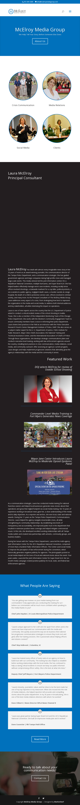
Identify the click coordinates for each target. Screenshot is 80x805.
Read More (40, 739)
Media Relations (57, 105)
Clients (56, 147)
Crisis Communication (23, 105)
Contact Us (40, 778)
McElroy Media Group (40, 29)
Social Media (23, 147)
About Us (40, 41)
